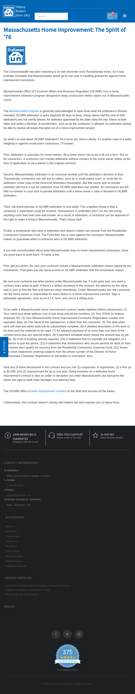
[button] (4, 347)
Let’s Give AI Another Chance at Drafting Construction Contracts (38, 585)
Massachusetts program (24, 111)
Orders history (12, 551)
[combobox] (51, 16)
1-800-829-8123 (15, 485)
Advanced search (14, 556)
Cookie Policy (12, 541)
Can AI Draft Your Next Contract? (22, 594)
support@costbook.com (19, 495)
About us (9, 526)
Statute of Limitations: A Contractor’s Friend (27, 590)
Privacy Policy (12, 536)
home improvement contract (49, 391)
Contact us (10, 531)
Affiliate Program (13, 561)
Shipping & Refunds (15, 566)
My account (11, 546)
